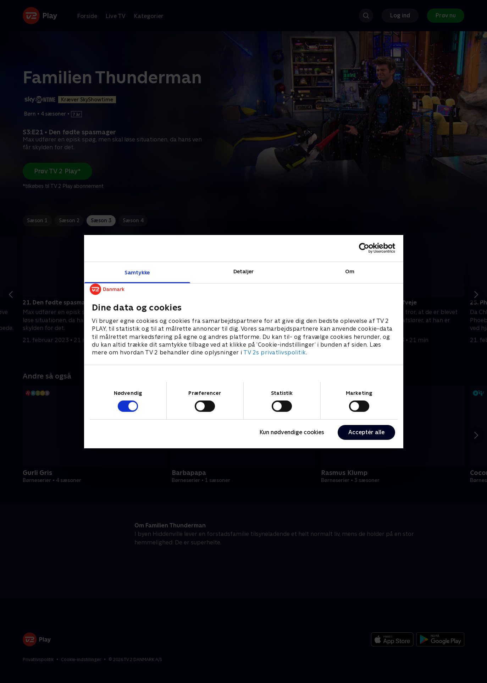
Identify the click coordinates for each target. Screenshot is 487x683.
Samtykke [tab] (137, 272)
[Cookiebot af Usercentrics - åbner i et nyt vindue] (364, 248)
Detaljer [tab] (243, 271)
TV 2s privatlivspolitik (274, 352)
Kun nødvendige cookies (292, 432)
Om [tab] (349, 271)
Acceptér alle (366, 432)
